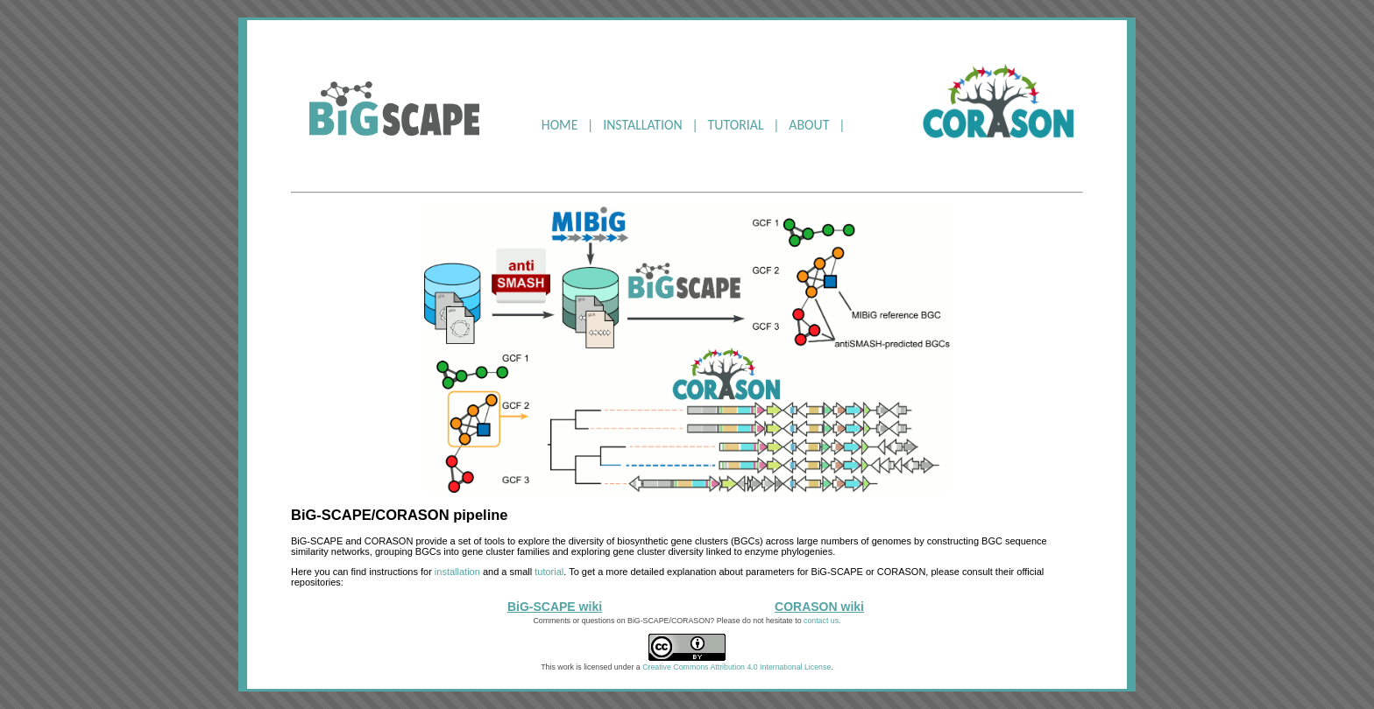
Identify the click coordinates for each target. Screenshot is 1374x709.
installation (457, 571)
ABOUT (809, 124)
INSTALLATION (643, 124)
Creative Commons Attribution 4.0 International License (736, 667)
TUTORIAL (736, 124)
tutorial (549, 571)
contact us (821, 620)
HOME (560, 124)
